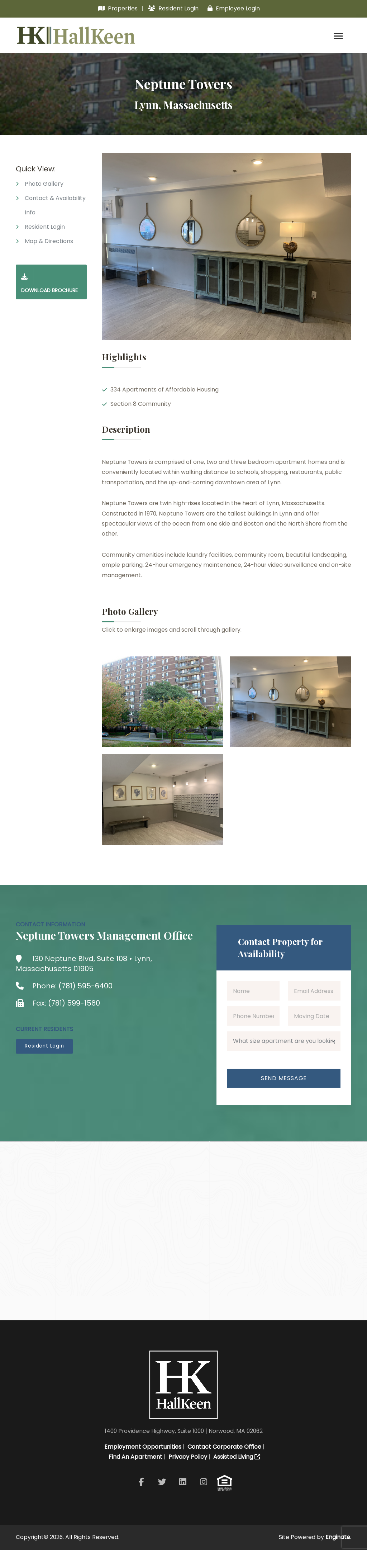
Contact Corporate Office (223, 1450)
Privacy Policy (187, 1460)
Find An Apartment (134, 1460)
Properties (118, 8)
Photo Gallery (44, 186)
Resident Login (173, 8)
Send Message (284, 1082)
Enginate (337, 1540)
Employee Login (234, 8)
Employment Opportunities (142, 1450)
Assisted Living (236, 1460)
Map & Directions (49, 243)
